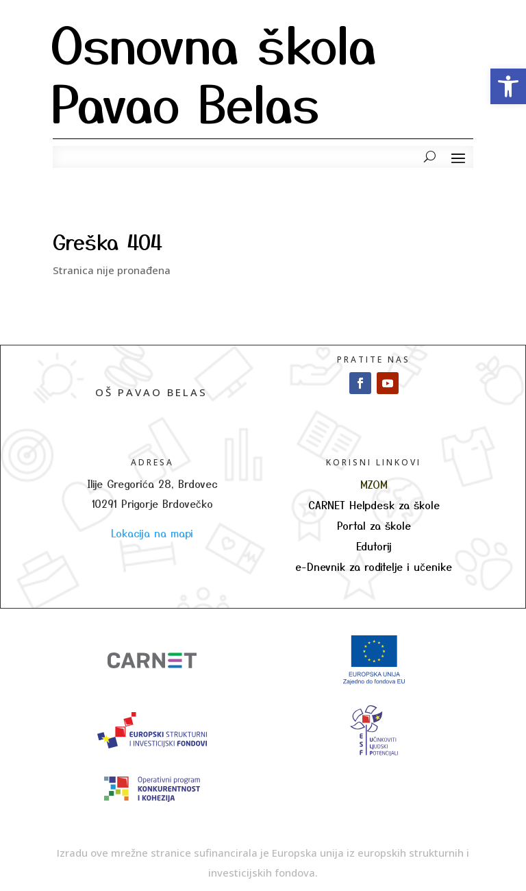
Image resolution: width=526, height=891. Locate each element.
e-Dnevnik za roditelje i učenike (373, 566)
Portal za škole (374, 525)
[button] (508, 86)
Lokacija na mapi (152, 533)
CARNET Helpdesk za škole (374, 505)
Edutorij (374, 546)
